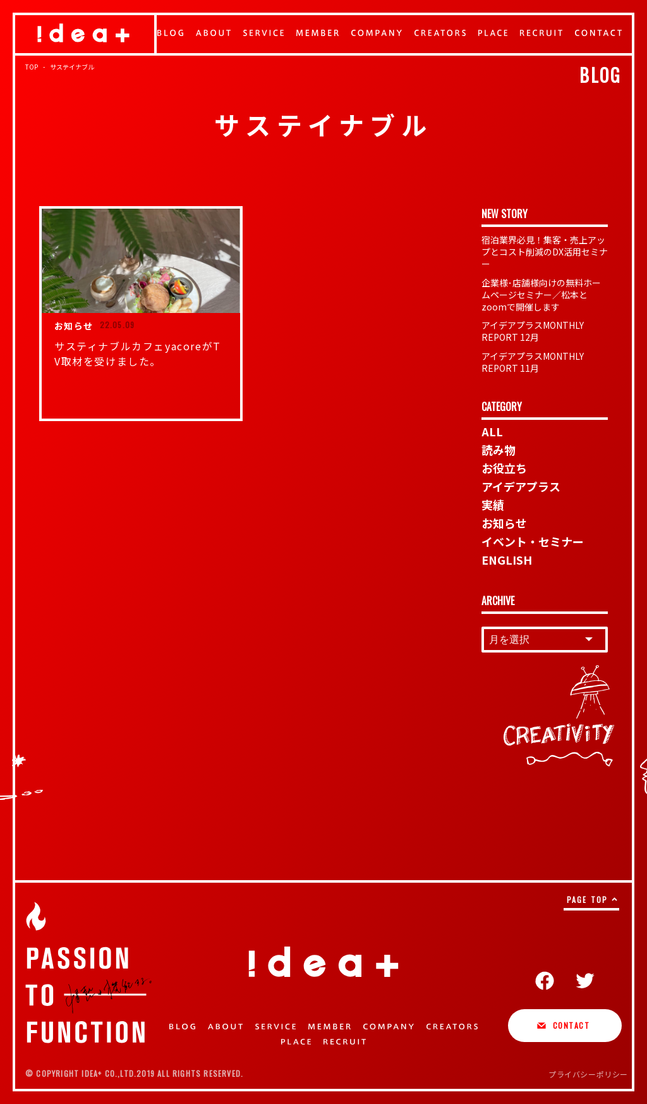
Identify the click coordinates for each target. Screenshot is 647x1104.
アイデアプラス (520, 486)
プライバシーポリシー (588, 1074)
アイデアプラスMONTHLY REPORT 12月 (532, 331)
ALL (492, 431)
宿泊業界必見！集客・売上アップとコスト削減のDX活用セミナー (544, 251)
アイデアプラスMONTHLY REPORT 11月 (532, 362)
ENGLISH (506, 559)
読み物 (498, 449)
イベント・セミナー (532, 541)
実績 (492, 504)
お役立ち (504, 468)
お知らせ (504, 523)
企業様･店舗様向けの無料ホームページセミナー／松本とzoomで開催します (541, 294)
